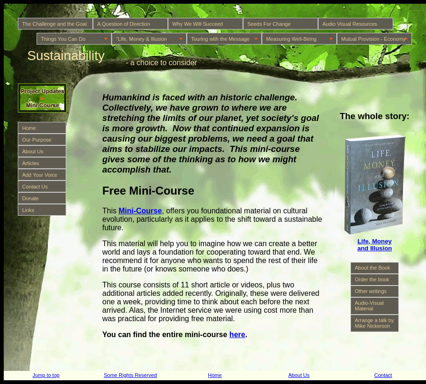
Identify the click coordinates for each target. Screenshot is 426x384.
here (237, 335)
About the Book (372, 268)
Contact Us (34, 186)
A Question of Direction (123, 24)
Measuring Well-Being (291, 39)
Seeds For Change (268, 24)
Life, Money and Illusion (375, 245)
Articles (30, 163)
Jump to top (45, 375)
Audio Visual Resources (349, 24)
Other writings (371, 291)
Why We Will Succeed (197, 24)
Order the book (372, 279)
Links (28, 210)
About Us (32, 151)
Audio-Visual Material (369, 305)
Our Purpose (36, 140)
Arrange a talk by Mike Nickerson (374, 323)
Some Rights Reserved (130, 375)
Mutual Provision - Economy (373, 39)
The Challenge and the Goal (54, 24)
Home (29, 128)
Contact (383, 375)
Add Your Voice (39, 175)
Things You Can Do (63, 39)
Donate (30, 198)
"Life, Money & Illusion (141, 39)
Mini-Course (140, 211)
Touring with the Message (220, 39)
